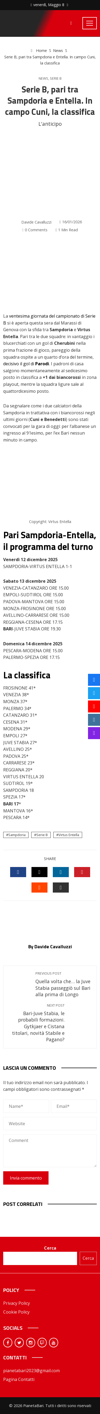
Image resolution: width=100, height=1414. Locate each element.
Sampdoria (17, 834)
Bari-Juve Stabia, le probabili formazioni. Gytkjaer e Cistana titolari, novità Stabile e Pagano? (37, 1023)
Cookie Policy (16, 1312)
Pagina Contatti (18, 1379)
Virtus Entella (68, 834)
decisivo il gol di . (26, 364)
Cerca (50, 1248)
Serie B (56, 78)
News (43, 78)
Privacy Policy (16, 1303)
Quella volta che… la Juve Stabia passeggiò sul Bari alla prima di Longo (63, 984)
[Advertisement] (50, 173)
